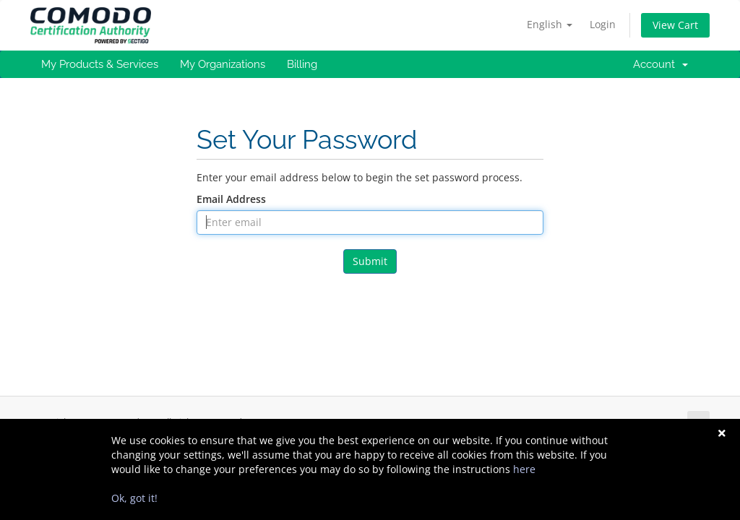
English (549, 24)
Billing (302, 64)
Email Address (231, 199)
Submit (370, 261)
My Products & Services (99, 64)
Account (660, 64)
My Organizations (222, 64)
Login (603, 24)
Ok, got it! (134, 498)
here (524, 469)
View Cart (675, 25)
